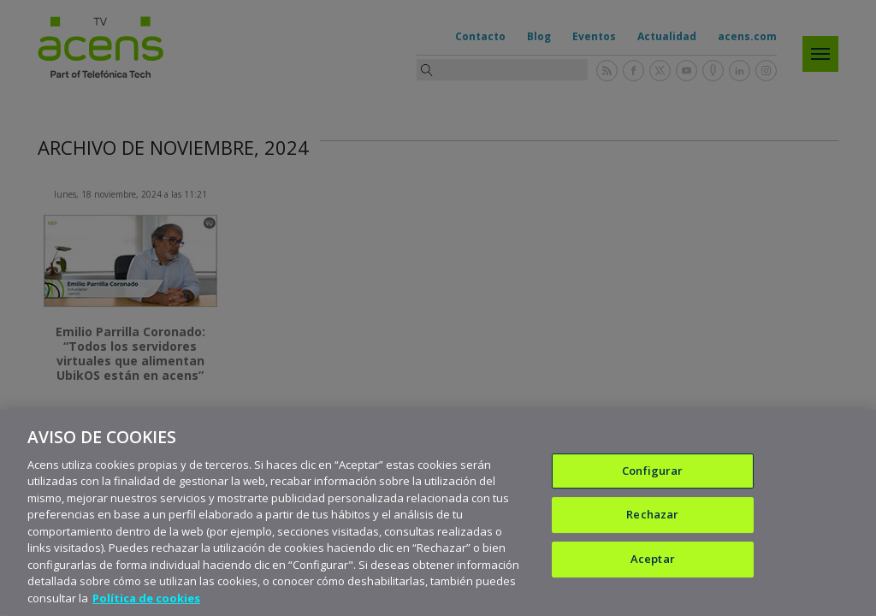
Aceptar (652, 561)
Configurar (652, 473)
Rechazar (652, 516)
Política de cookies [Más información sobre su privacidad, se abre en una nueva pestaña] (146, 600)
